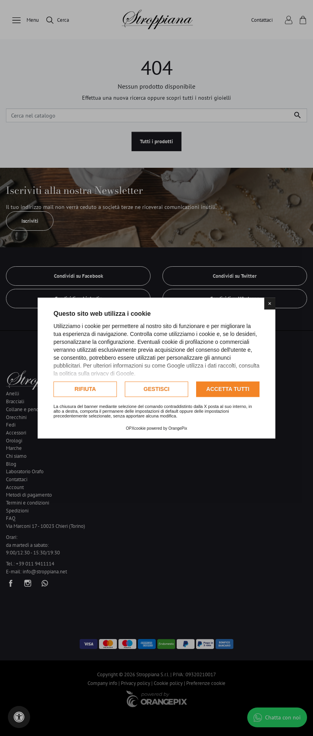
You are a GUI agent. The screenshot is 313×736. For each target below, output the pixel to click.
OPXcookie (136, 428)
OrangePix (177, 428)
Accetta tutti (228, 389)
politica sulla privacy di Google (96, 373)
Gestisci (156, 389)
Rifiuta (85, 389)
